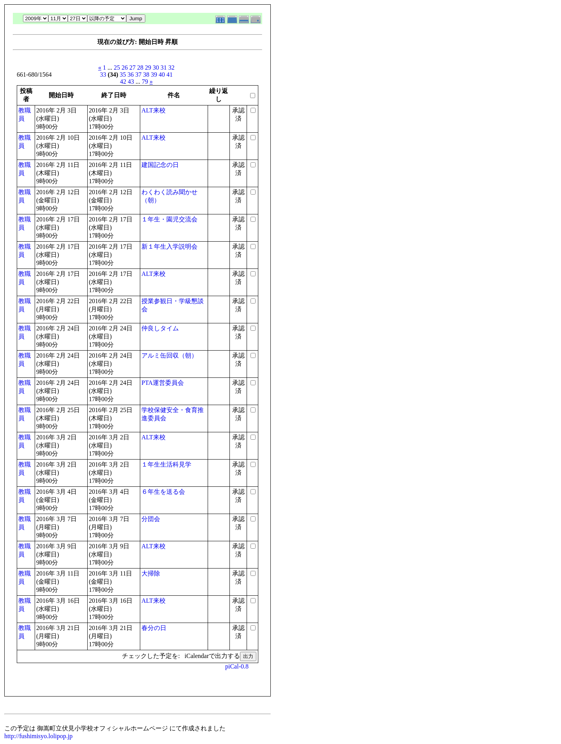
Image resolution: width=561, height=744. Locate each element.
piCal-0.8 (237, 666)
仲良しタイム (160, 328)
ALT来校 (153, 110)
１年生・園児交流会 (169, 219)
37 (138, 74)
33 (103, 74)
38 (146, 74)
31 (164, 67)
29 (148, 67)
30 (156, 67)
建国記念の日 (160, 164)
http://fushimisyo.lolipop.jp (38, 736)
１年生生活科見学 (166, 464)
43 (131, 81)
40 (162, 74)
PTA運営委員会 (162, 382)
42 (123, 81)
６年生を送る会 (163, 491)
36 (130, 74)
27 (132, 67)
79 (145, 81)
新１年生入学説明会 (169, 246)
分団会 (150, 519)
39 (154, 74)
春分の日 (153, 628)
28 (140, 67)
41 (169, 74)
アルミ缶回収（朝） (169, 355)
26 (125, 67)
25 (117, 67)
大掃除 (150, 573)
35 (123, 74)
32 (171, 67)
